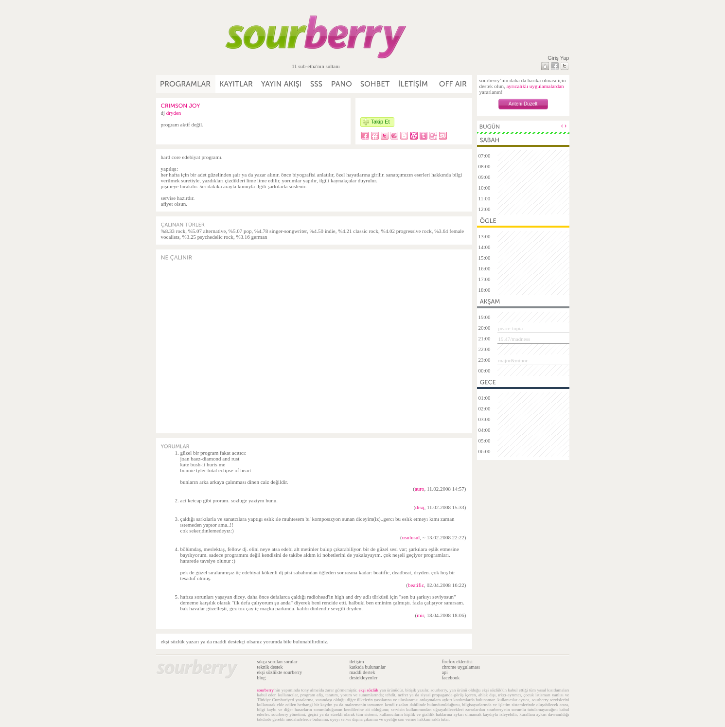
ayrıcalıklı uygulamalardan (535, 86)
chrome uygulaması (461, 667)
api (445, 672)
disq (419, 507)
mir (420, 615)
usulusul (411, 537)
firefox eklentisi (457, 661)
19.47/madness (514, 339)
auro (419, 489)
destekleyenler (364, 677)
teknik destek (270, 667)
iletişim (357, 661)
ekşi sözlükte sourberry (279, 672)
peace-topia (510, 328)
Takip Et (380, 121)
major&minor (513, 360)
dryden (173, 113)
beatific (416, 585)
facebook (451, 677)
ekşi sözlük (368, 690)
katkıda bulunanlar (368, 667)
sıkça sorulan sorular (277, 661)
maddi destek (362, 672)
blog (261, 677)
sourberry (265, 690)
